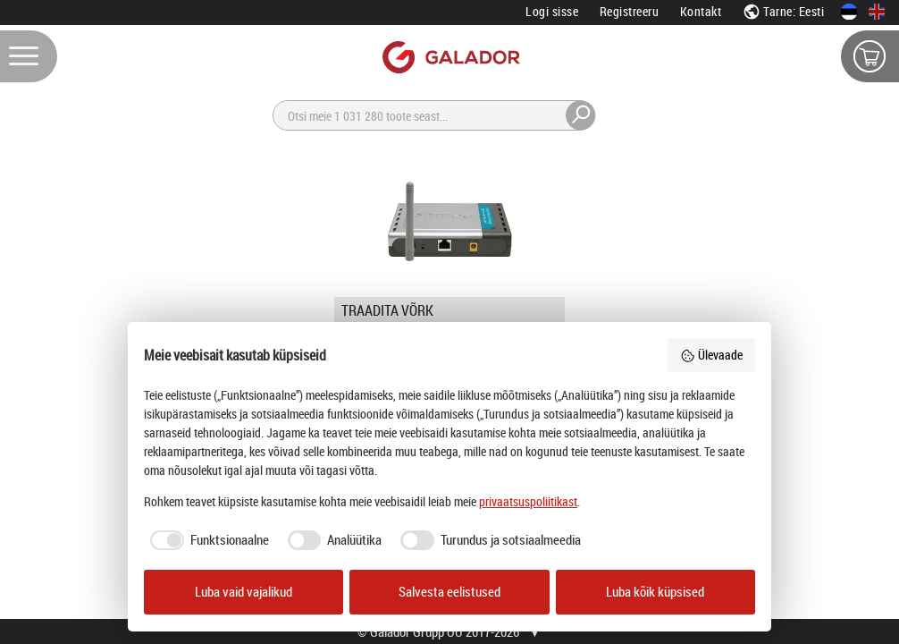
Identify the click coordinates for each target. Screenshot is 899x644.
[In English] (877, 12)
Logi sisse (551, 11)
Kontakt (701, 11)
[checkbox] (206, 540)
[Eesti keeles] (849, 12)
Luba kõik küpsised (655, 591)
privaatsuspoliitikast (528, 501)
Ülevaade (711, 354)
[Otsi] (434, 115)
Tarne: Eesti (784, 11)
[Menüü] (28, 56)
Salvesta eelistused (449, 591)
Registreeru (630, 11)
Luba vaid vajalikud (243, 591)
